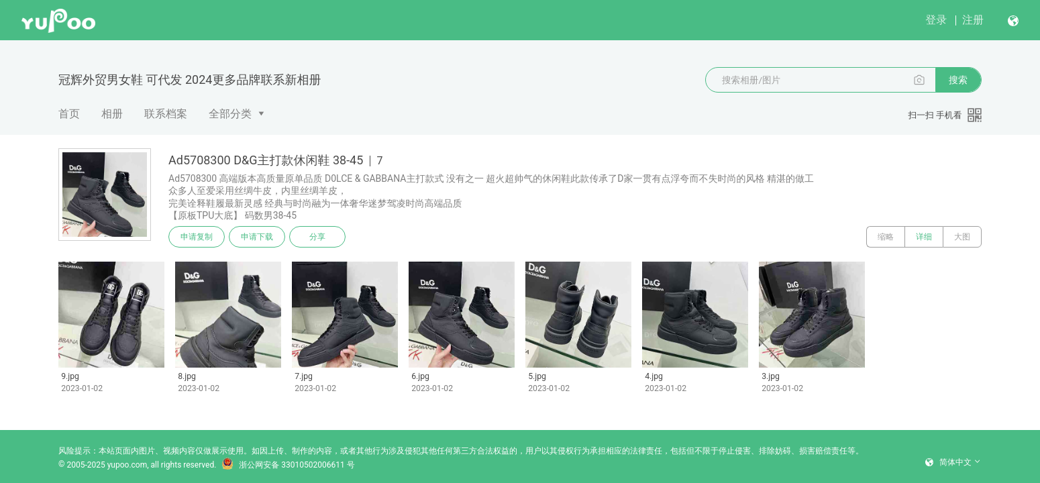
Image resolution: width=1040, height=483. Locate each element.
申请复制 (196, 236)
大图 (962, 236)
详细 (924, 236)
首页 (69, 113)
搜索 (958, 79)
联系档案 (165, 113)
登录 (936, 19)
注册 (973, 19)
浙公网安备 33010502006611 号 (287, 465)
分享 (317, 236)
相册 (112, 113)
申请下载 (257, 236)
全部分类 (230, 113)
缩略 (886, 236)
